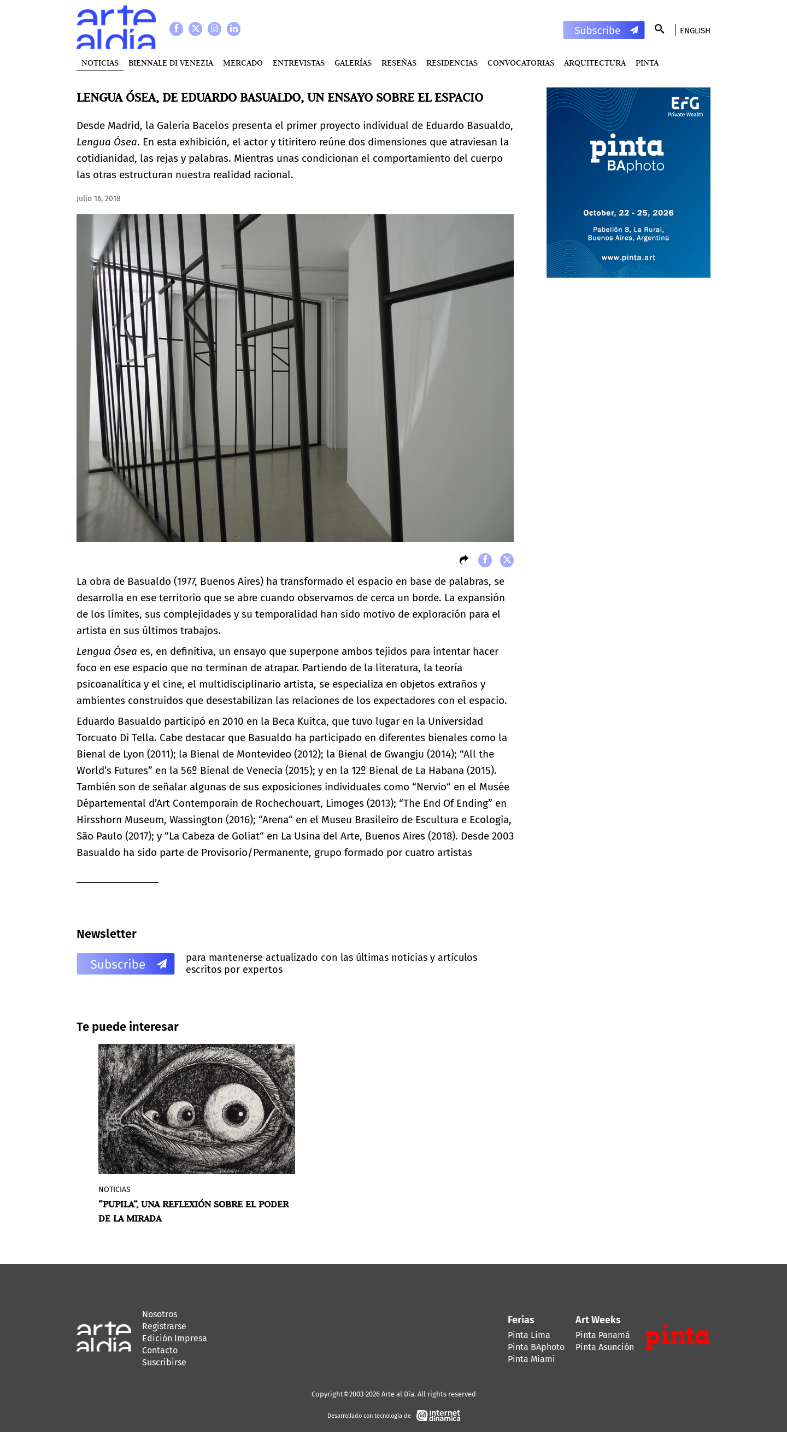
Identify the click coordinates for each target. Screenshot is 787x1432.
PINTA (647, 62)
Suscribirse (164, 1362)
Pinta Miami (531, 1359)
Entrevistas (299, 62)
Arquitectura (595, 62)
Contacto (160, 1350)
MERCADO (243, 62)
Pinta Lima (529, 1335)
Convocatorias (521, 62)
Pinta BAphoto (536, 1347)
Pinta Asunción (604, 1347)
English (695, 31)
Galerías (353, 62)
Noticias (100, 62)
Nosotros (159, 1314)
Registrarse (164, 1326)
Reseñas (398, 62)
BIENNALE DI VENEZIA (170, 62)
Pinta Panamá (602, 1335)
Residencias (452, 62)
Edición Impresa (174, 1338)
